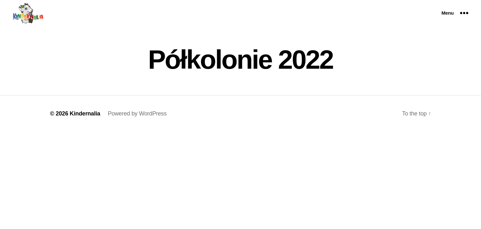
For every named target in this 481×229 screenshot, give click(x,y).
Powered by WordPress (137, 113)
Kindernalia (85, 113)
